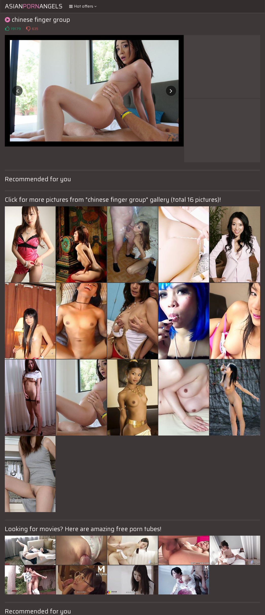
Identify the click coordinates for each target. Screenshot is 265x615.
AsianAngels (34, 6)
